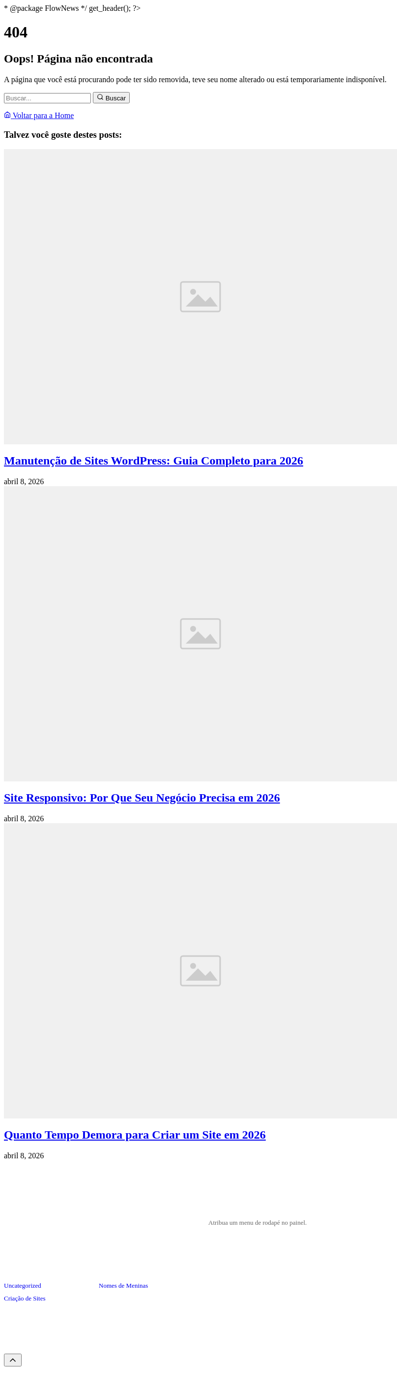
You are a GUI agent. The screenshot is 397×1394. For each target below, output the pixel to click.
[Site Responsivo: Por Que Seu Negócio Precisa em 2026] (200, 778)
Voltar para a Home (39, 115)
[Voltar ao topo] (13, 1360)
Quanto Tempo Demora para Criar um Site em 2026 (135, 1134)
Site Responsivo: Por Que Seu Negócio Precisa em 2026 (142, 797)
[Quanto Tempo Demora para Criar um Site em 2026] (200, 1116)
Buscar (111, 97)
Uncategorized (22, 1285)
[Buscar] (47, 98)
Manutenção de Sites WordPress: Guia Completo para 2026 (153, 460)
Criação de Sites (24, 1298)
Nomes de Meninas (123, 1285)
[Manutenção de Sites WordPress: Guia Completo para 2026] (200, 441)
